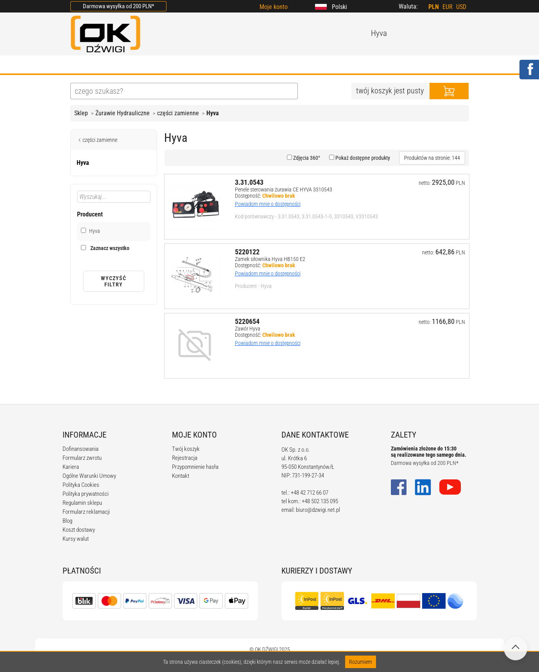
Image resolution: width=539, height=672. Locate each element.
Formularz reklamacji (86, 511)
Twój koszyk (186, 448)
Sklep (81, 113)
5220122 (247, 252)
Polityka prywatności (86, 493)
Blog (67, 520)
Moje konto (274, 7)
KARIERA (349, 65)
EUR (447, 7)
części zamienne (178, 113)
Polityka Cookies (81, 484)
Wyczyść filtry (113, 281)
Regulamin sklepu (82, 502)
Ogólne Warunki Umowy (89, 475)
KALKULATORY (297, 65)
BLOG (197, 65)
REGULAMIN (240, 65)
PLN (433, 7)
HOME (80, 65)
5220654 (247, 321)
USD (461, 7)
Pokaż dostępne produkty (362, 158)
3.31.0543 (249, 182)
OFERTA (161, 65)
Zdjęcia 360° (306, 158)
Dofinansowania (80, 448)
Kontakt (180, 475)
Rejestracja (184, 457)
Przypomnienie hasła (195, 466)
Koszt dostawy (79, 529)
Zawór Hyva (247, 328)
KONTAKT (393, 65)
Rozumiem (360, 662)
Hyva (212, 113)
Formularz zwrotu (82, 457)
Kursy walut (76, 538)
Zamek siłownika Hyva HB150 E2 (270, 259)
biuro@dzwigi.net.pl (318, 509)
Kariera (71, 466)
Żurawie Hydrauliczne (122, 113)
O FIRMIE (119, 65)
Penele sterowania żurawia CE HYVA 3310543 (283, 189)
